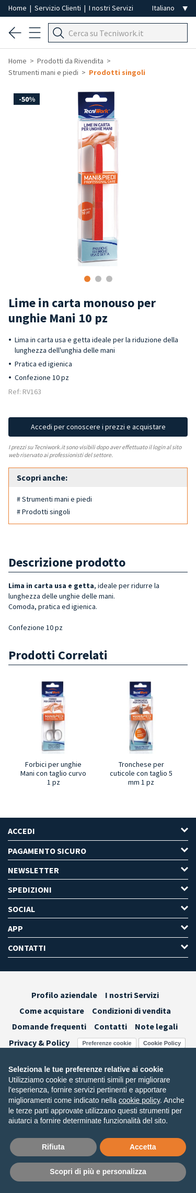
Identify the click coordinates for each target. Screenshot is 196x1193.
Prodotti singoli (117, 72)
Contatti (110, 1026)
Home (18, 8)
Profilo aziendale (64, 995)
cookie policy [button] (139, 1100)
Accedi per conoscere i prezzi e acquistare (98, 426)
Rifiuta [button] (53, 1147)
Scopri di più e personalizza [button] (98, 1171)
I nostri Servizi (111, 8)
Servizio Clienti (58, 8)
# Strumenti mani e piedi (54, 499)
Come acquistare (51, 1010)
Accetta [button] (143, 1147)
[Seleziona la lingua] (170, 8)
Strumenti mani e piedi (43, 72)
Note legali (156, 1026)
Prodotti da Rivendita (70, 61)
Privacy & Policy (39, 1042)
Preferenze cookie (106, 1043)
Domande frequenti (49, 1026)
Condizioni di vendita (131, 1010)
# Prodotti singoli (43, 511)
